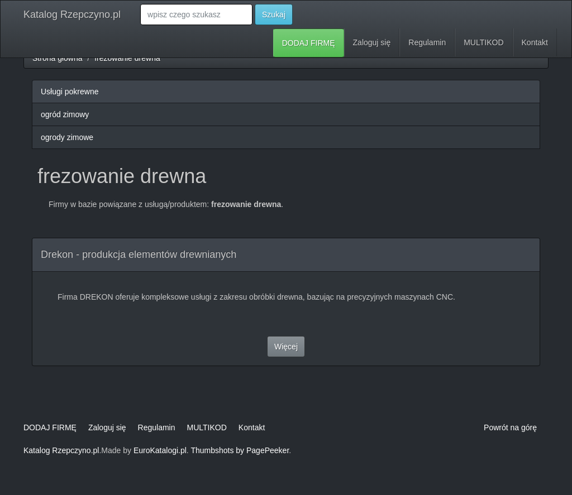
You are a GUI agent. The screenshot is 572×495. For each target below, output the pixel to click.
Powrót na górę (510, 427)
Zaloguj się (372, 42)
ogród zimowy (65, 114)
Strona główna (57, 58)
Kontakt (535, 42)
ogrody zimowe (67, 137)
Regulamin (427, 42)
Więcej (286, 346)
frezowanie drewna (127, 58)
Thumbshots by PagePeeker (239, 450)
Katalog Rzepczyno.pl (72, 14)
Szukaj (273, 14)
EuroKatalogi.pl (160, 450)
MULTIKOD (483, 42)
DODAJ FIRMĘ (308, 43)
